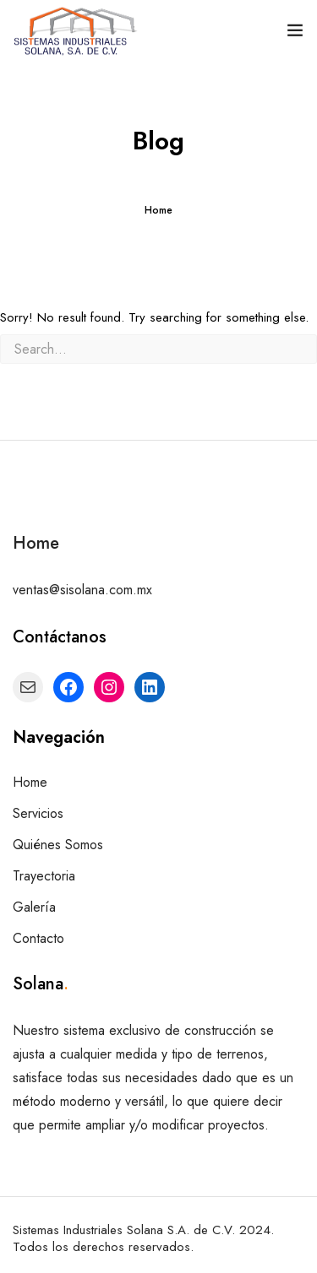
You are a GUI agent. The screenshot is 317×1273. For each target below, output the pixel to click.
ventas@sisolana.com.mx (82, 589)
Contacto (38, 938)
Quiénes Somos (58, 844)
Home (158, 210)
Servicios (38, 813)
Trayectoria (44, 876)
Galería (34, 907)
